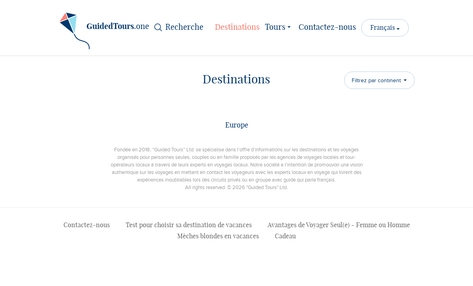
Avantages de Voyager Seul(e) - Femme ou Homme (339, 225)
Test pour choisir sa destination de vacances (189, 225)
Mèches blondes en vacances (218, 236)
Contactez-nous (327, 27)
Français (383, 28)
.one (104, 29)
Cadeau (285, 236)
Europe (236, 125)
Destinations (237, 27)
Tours (279, 26)
